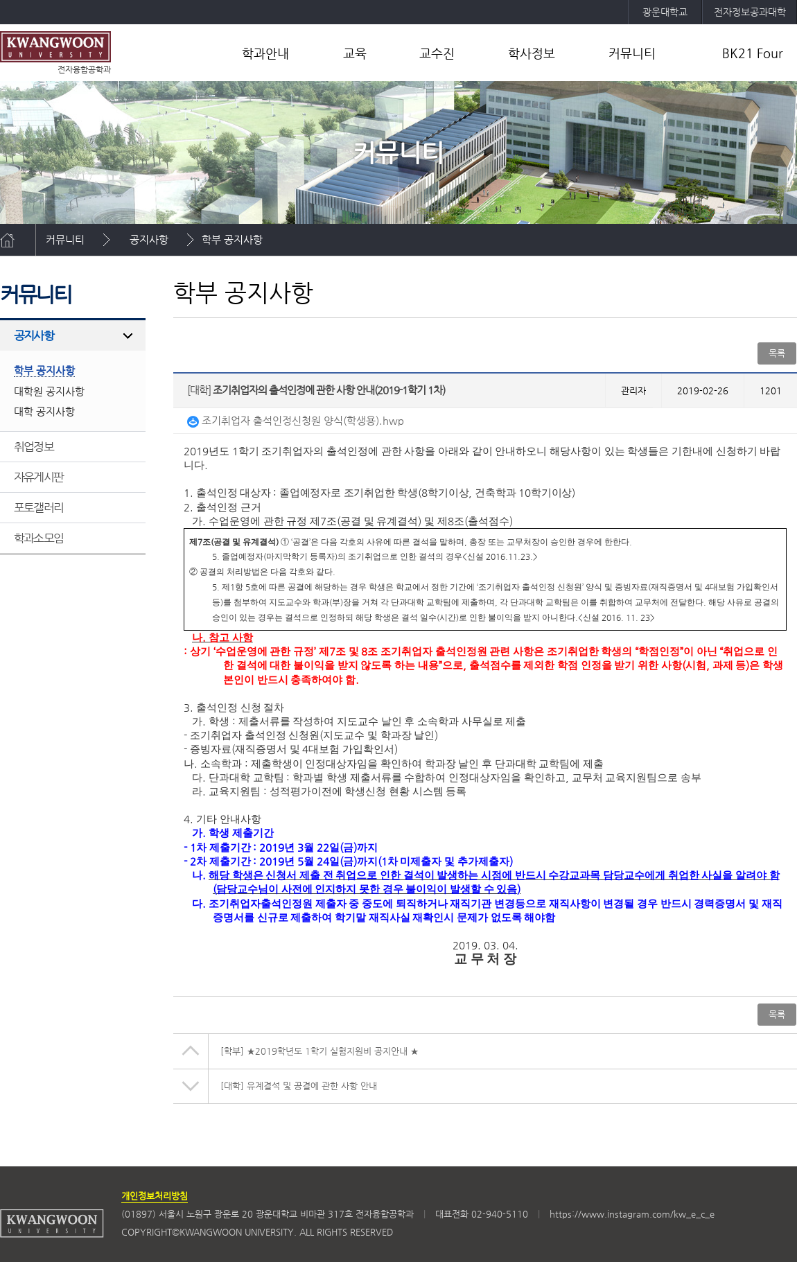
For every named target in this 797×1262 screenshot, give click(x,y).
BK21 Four (752, 53)
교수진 (437, 53)
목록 (777, 353)
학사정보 (531, 53)
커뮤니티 (632, 53)
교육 (355, 53)
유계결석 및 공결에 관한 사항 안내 (298, 1085)
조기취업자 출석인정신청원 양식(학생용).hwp (295, 420)
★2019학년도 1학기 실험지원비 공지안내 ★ (319, 1051)
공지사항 (149, 239)
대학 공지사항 (44, 411)
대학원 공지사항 (49, 391)
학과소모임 (38, 538)
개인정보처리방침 (154, 1196)
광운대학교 (664, 11)
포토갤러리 (38, 507)
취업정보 (33, 446)
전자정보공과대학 (750, 11)
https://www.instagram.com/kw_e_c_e (632, 1214)
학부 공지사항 (232, 239)
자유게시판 (38, 477)
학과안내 (265, 53)
